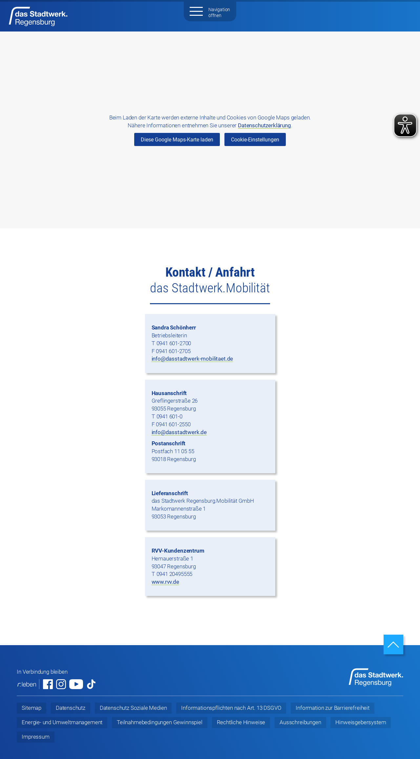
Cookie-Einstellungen (255, 140)
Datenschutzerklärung (264, 125)
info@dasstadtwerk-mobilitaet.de (192, 358)
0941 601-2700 (174, 343)
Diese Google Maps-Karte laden (177, 140)
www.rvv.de (165, 582)
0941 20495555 (175, 574)
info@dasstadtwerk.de (179, 432)
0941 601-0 (169, 416)
